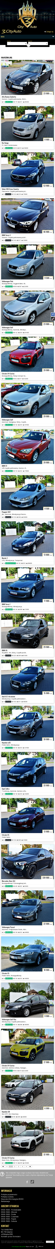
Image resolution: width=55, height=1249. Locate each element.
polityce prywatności (39, 1242)
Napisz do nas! (23, 1246)
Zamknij (50, 1242)
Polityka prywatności (9, 1194)
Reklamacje (5, 1201)
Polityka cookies (7, 1197)
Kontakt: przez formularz (11, 1236)
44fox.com (39, 1246)
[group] (27, 15)
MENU (2, 36)
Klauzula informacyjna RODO (12, 1199)
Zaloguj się (48, 31)
